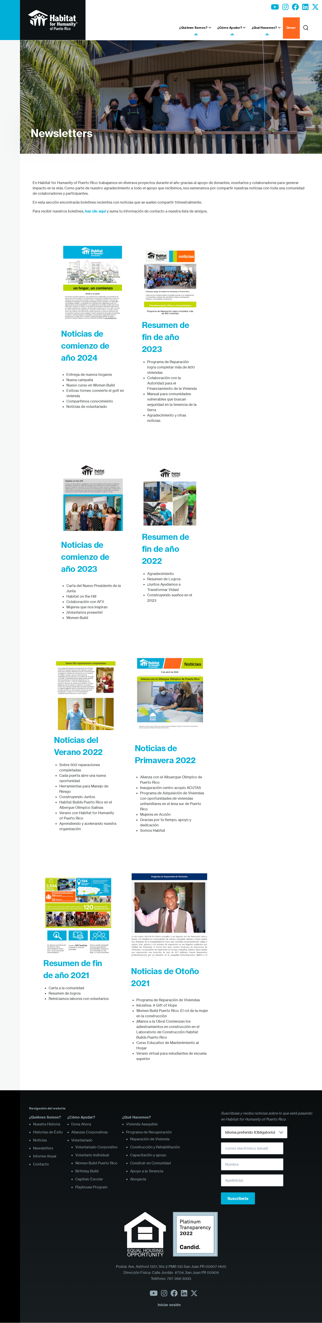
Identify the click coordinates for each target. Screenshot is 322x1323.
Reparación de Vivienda (149, 1139)
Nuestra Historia (46, 1124)
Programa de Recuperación (149, 1132)
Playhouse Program (91, 1187)
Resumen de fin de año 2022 (165, 549)
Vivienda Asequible (142, 1124)
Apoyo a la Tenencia (146, 1171)
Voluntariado (82, 1140)
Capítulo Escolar (89, 1179)
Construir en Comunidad (150, 1163)
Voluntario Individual (92, 1155)
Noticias (40, 1140)
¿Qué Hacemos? (136, 1117)
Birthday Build (87, 1171)
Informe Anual (44, 1156)
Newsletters (62, 133)
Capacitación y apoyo (148, 1155)
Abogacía (138, 1179)
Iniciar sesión (169, 1305)
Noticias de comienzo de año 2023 (85, 557)
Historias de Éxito (48, 1132)
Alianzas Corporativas (89, 1132)
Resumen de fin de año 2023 (165, 337)
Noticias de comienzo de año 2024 (85, 346)
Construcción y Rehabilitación (155, 1147)
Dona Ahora (81, 1124)
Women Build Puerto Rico (96, 1163)
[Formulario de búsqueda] (306, 28)
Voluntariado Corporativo (96, 1147)
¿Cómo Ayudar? (81, 1117)
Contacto (41, 1164)
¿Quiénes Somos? (45, 1117)
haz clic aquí (95, 211)
